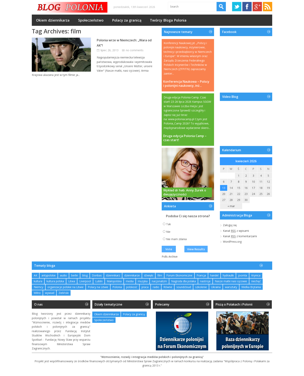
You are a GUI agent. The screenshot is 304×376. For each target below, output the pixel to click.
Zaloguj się (230, 225)
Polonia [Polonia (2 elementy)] (117, 287)
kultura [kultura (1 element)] (38, 281)
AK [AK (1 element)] (35, 275)
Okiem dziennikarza (53, 20)
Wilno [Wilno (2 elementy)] (37, 293)
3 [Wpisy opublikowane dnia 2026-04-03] (253, 175)
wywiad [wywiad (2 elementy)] (49, 293)
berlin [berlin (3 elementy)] (74, 275)
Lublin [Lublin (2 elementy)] (99, 281)
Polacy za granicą (126, 20)
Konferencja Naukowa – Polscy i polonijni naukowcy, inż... (186, 84)
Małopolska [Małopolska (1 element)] (114, 281)
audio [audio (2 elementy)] (63, 275)
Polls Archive (170, 256)
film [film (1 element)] (159, 275)
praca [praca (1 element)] (145, 287)
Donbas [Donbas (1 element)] (97, 275)
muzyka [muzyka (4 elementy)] (143, 281)
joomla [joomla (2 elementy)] (242, 275)
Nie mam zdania (176, 239)
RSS (267, 6)
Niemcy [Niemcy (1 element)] (38, 287)
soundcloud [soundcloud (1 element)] (183, 287)
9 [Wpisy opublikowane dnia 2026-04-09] (246, 181)
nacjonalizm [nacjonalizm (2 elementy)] (159, 281)
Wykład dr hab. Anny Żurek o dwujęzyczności (184, 192)
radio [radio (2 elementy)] (156, 287)
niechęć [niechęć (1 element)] (256, 281)
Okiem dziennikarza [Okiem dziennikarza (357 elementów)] (106, 314)
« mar (231, 206)
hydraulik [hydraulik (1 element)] (228, 275)
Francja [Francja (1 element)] (201, 275)
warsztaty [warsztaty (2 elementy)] (231, 287)
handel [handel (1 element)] (214, 275)
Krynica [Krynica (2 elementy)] (255, 275)
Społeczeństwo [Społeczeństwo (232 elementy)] (104, 320)
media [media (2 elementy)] (130, 281)
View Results (196, 249)
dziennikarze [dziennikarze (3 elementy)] (132, 275)
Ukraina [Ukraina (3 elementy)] (216, 287)
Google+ (257, 6)
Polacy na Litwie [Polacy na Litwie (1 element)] (98, 287)
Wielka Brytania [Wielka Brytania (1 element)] (251, 287)
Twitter (236, 6)
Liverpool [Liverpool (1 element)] (85, 281)
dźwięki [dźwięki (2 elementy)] (148, 275)
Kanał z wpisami (236, 231)
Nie (168, 232)
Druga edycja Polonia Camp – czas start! (184, 138)
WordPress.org (232, 241)
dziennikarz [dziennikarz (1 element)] (113, 275)
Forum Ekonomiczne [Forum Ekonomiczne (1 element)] (179, 275)
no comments (134, 50)
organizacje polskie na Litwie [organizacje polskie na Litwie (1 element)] (66, 287)
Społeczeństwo (91, 20)
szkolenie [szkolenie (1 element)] (201, 287)
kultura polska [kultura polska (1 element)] (55, 281)
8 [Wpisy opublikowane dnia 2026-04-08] (238, 181)
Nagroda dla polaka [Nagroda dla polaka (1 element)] (183, 281)
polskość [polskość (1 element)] (131, 287)
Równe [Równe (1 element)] (167, 287)
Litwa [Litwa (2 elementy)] (71, 281)
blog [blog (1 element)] (85, 275)
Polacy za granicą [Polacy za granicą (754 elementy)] (134, 314)
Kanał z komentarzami (240, 236)
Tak (168, 224)
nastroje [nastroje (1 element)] (205, 281)
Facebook (247, 6)
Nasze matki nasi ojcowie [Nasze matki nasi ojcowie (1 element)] (231, 281)
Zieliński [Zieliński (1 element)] (64, 293)
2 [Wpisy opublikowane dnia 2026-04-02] (246, 175)
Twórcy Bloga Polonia (168, 20)
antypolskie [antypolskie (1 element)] (48, 275)
